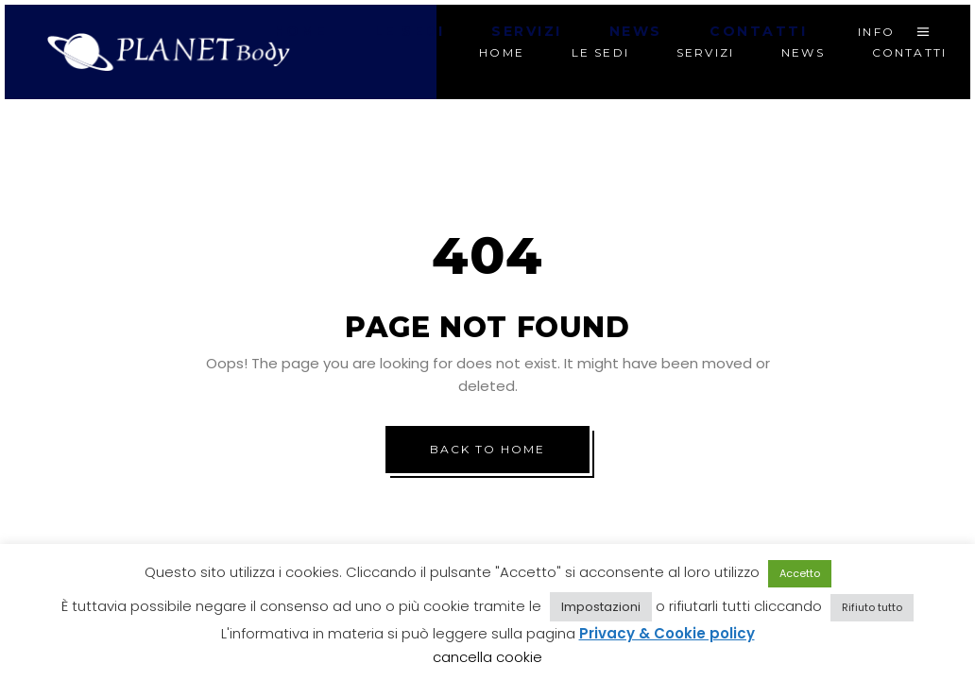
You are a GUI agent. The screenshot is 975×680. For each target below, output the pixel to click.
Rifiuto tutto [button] (872, 607)
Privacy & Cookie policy (667, 633)
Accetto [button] (799, 573)
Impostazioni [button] (601, 607)
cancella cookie (487, 657)
